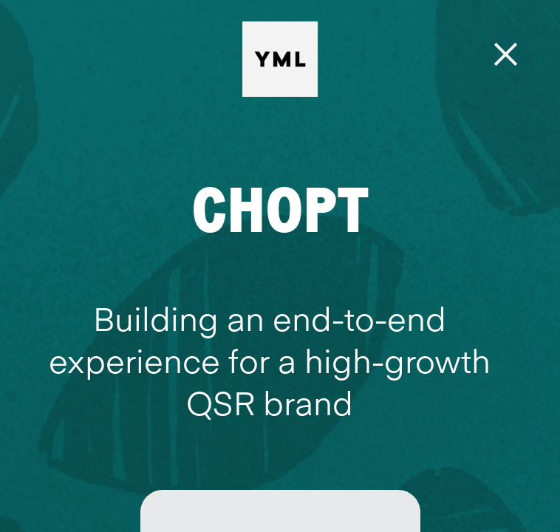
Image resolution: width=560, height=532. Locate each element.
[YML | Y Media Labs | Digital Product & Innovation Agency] (317, 59)
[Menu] (506, 55)
